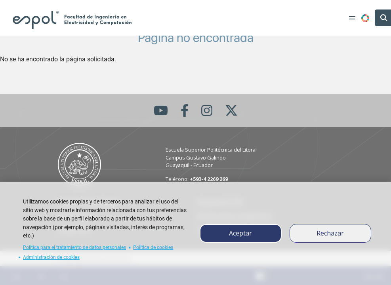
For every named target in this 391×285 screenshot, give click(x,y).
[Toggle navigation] (352, 17)
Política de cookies (153, 247)
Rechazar (330, 233)
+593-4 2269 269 (209, 178)
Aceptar (240, 233)
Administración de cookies (51, 257)
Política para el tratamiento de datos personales (74, 247)
